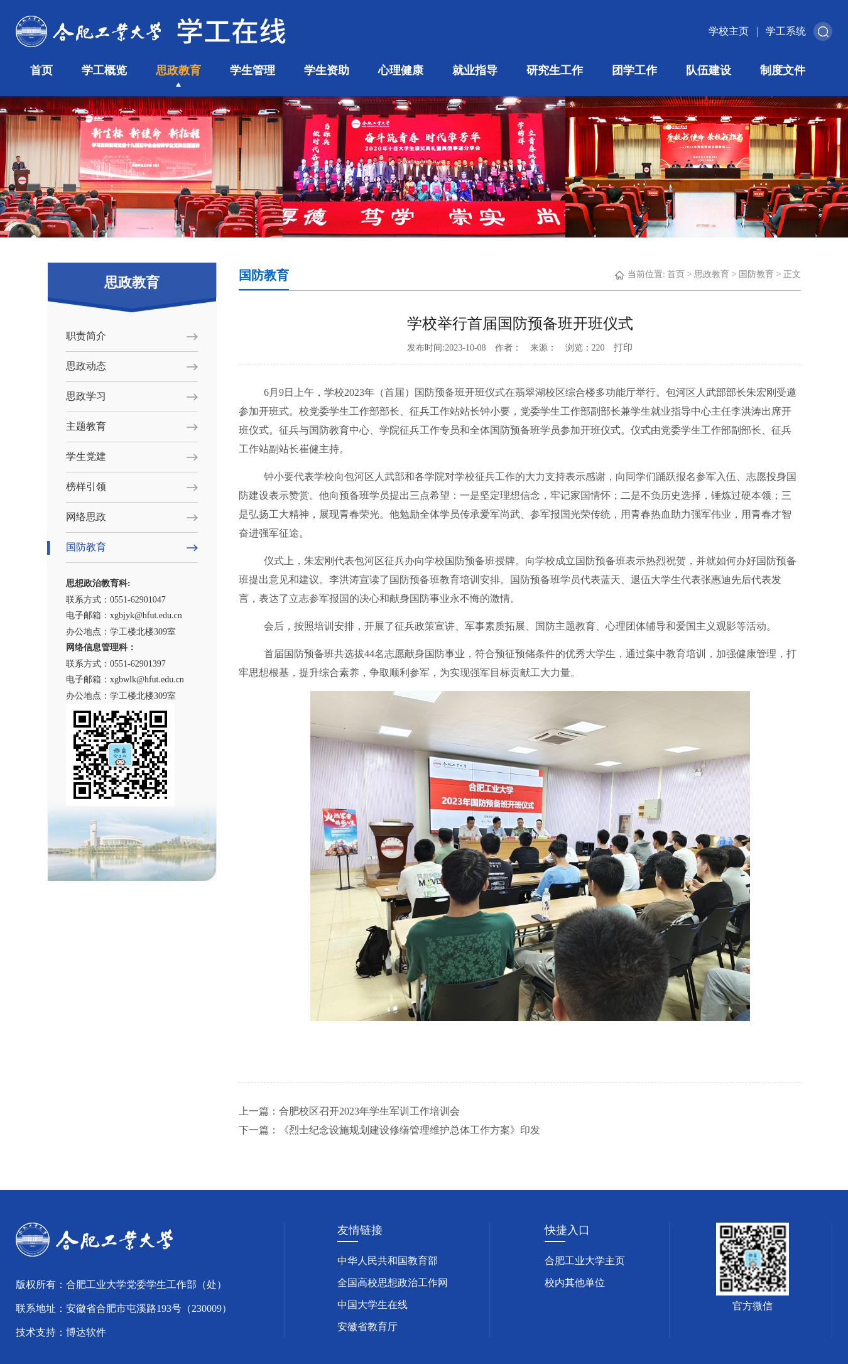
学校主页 (729, 31)
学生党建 (86, 456)
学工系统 (786, 31)
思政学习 (86, 396)
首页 (41, 70)
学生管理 (252, 70)
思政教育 (178, 70)
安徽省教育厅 (367, 1326)
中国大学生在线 (372, 1304)
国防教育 (86, 547)
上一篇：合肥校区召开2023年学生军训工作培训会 (349, 1111)
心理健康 (400, 70)
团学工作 (634, 70)
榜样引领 (86, 486)
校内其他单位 (575, 1282)
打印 (623, 347)
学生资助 (326, 70)
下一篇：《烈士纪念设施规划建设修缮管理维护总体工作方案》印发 (389, 1130)
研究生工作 (554, 70)
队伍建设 (708, 70)
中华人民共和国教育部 (387, 1260)
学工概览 (104, 70)
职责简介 (86, 335)
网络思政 (86, 516)
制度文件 (782, 70)
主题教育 (86, 426)
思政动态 (86, 366)
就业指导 (474, 70)
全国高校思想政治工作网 (392, 1282)
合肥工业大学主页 (585, 1260)
